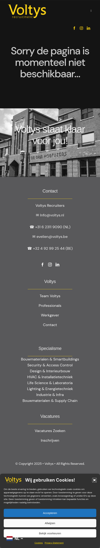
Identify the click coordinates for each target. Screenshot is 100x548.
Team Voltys (50, 296)
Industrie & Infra (50, 394)
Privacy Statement (54, 542)
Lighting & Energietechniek (50, 388)
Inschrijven (50, 440)
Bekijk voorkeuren (50, 533)
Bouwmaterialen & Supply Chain (50, 400)
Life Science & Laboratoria (50, 382)
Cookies (39, 542)
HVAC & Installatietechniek (50, 377)
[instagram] (81, 28)
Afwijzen (50, 523)
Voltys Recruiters (50, 205)
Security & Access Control (50, 365)
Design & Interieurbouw (50, 371)
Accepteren (50, 513)
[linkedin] (88, 28)
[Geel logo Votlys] (27, 4)
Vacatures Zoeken (50, 430)
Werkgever (50, 315)
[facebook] (74, 28)
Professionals (50, 305)
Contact (50, 324)
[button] (94, 480)
